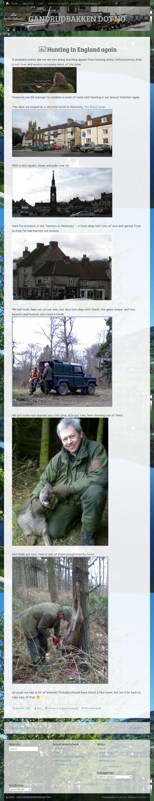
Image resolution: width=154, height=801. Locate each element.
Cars (41, 3)
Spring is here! (136, 727)
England (63, 708)
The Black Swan (94, 107)
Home (14, 3)
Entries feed (105, 752)
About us (28, 3)
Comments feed (108, 756)
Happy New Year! (19, 727)
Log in (102, 748)
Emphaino (141, 797)
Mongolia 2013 (57, 3)
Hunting (73, 708)
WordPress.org (107, 760)
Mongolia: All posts (68, 764)
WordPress (121, 797)
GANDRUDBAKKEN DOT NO (77, 18)
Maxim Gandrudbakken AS (86, 3)
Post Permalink (92, 708)
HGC (39, 708)
